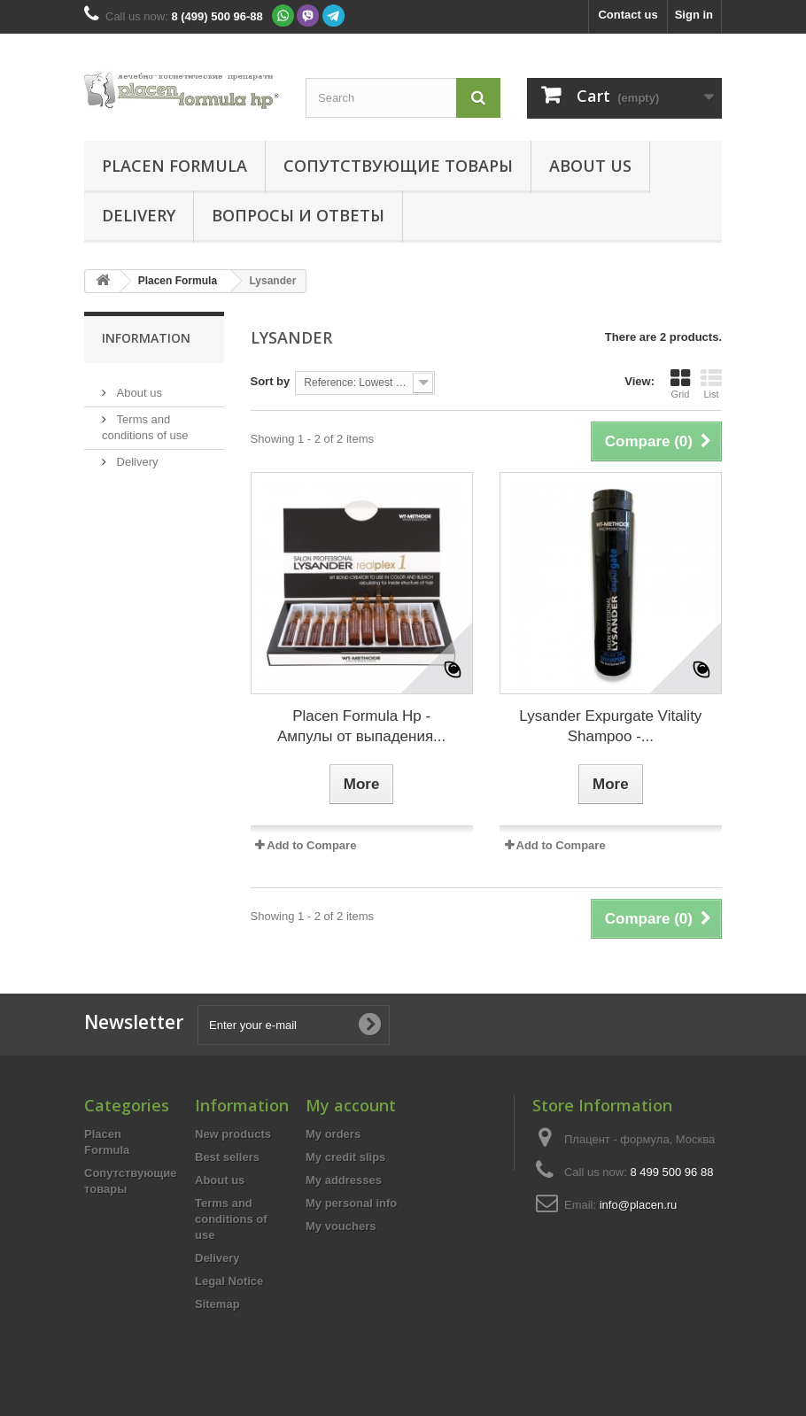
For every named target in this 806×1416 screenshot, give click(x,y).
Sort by (271, 381)
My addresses (344, 1180)
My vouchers (341, 1226)
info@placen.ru (639, 1204)
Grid (680, 383)
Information (146, 337)
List (711, 383)
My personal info (351, 1203)
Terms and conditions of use (231, 1219)
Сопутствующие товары (398, 165)
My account (351, 1105)
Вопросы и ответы (298, 215)
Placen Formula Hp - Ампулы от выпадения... (361, 726)
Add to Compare (311, 845)
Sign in (694, 14)
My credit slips (345, 1157)
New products (233, 1134)
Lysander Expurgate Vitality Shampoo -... (610, 726)
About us (590, 165)
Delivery (138, 215)
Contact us (627, 14)
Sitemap (217, 1304)
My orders (333, 1134)
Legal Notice (229, 1281)
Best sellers (227, 1157)
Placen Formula (174, 165)
